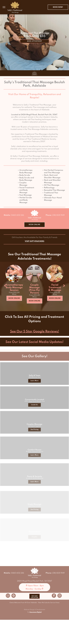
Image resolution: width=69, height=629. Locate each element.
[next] (64, 286)
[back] (5, 286)
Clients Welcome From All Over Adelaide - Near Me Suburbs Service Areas (34, 602)
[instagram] (59, 595)
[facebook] (54, 595)
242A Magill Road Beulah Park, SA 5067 (34, 581)
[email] (8, 595)
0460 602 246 (17, 215)
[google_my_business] (13, 595)
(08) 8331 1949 (58, 215)
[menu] (4, 7)
